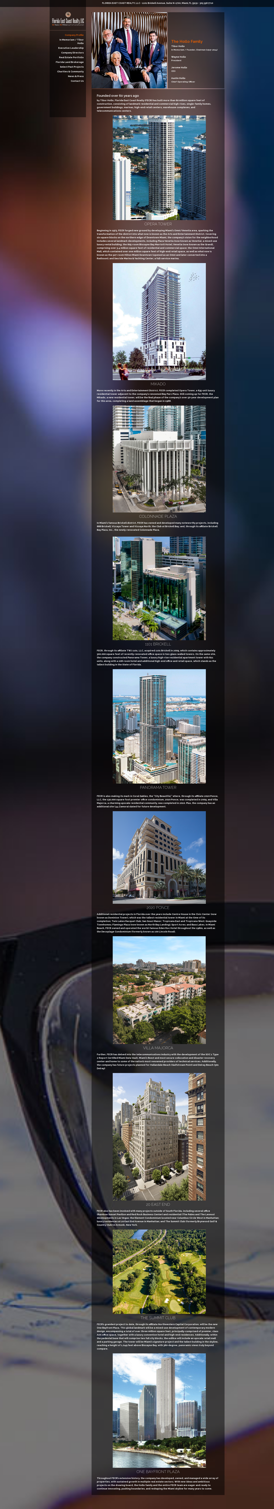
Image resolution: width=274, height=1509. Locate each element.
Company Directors (72, 52)
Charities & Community (70, 71)
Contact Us (77, 81)
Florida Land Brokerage (70, 62)
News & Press (76, 76)
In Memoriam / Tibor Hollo (71, 41)
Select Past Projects (72, 67)
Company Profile (74, 35)
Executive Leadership (71, 48)
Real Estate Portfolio (71, 57)
